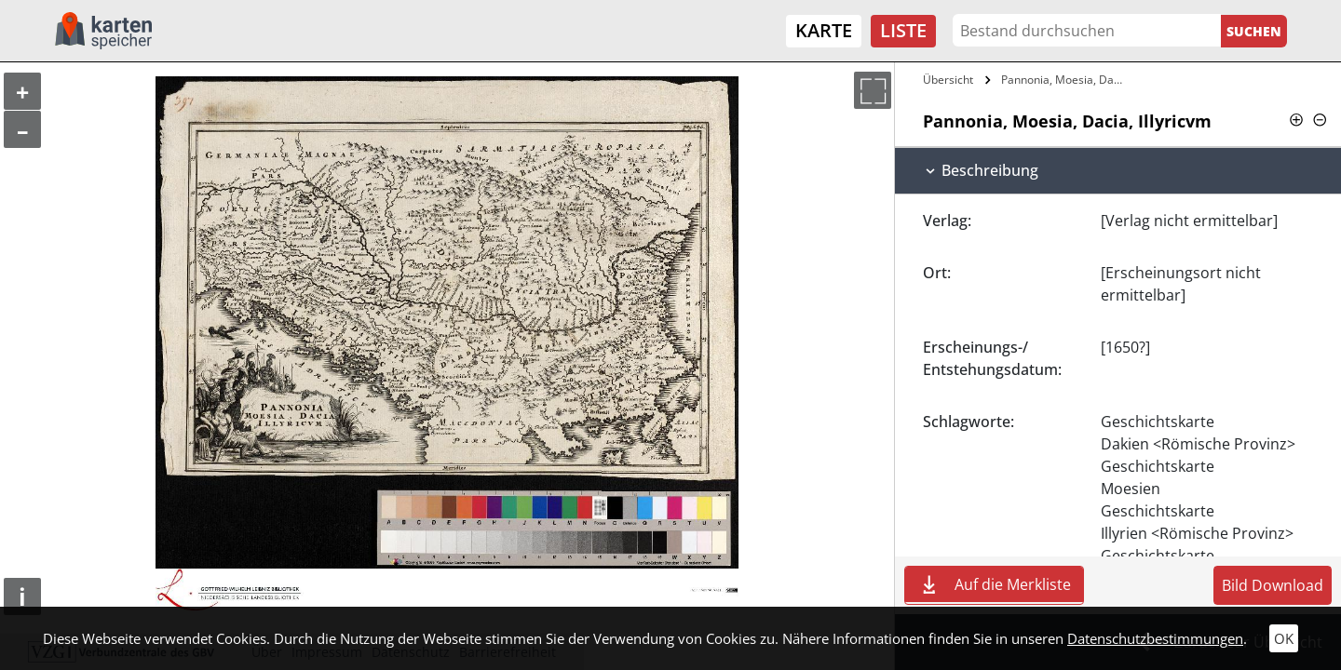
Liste (903, 30)
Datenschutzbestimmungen (1155, 638)
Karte (823, 30)
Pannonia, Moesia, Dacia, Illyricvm (1065, 79)
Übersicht (948, 79)
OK (1284, 638)
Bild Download (1272, 585)
